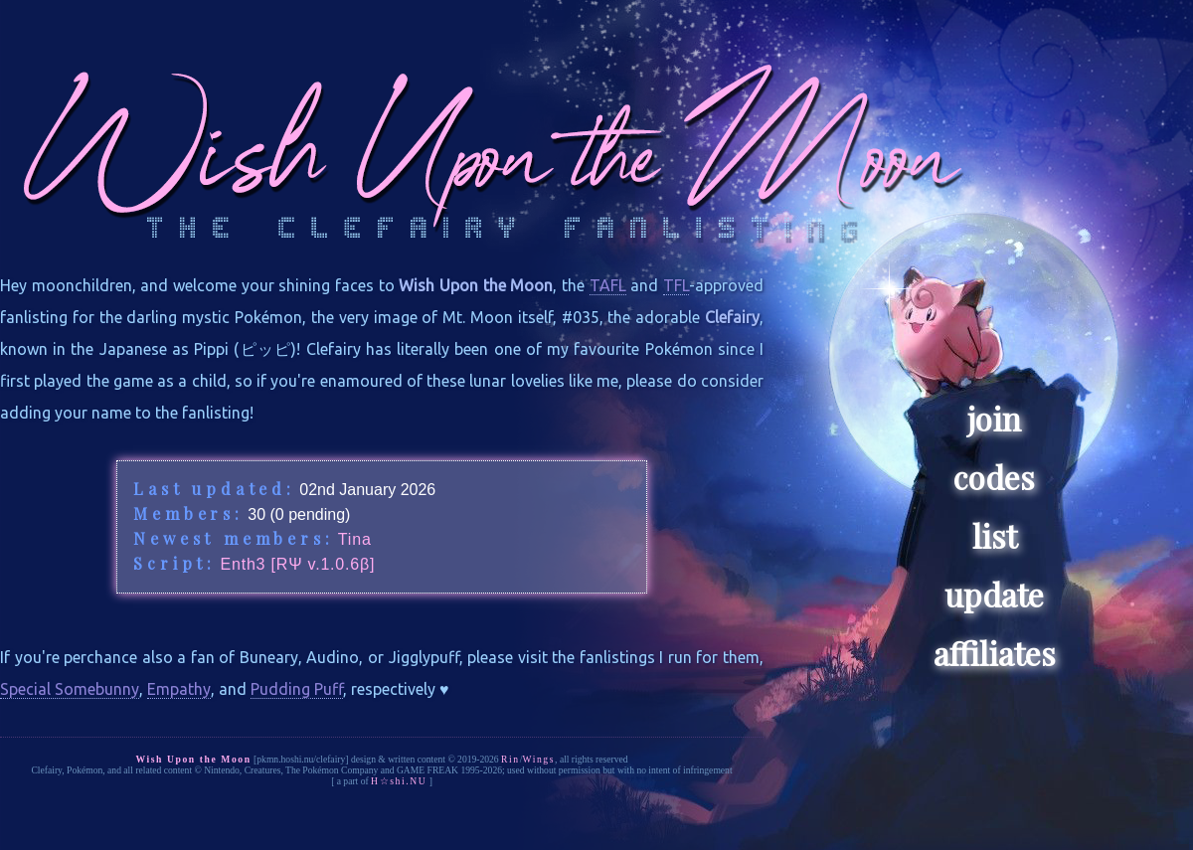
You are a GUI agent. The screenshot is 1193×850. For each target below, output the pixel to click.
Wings (538, 759)
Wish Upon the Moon (193, 759)
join (994, 418)
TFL (676, 285)
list (994, 535)
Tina (355, 539)
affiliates (995, 652)
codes (994, 476)
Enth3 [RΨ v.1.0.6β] (297, 564)
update (994, 594)
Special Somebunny (69, 689)
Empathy (179, 689)
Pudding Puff (297, 689)
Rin (510, 759)
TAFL (608, 285)
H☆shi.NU (398, 780)
